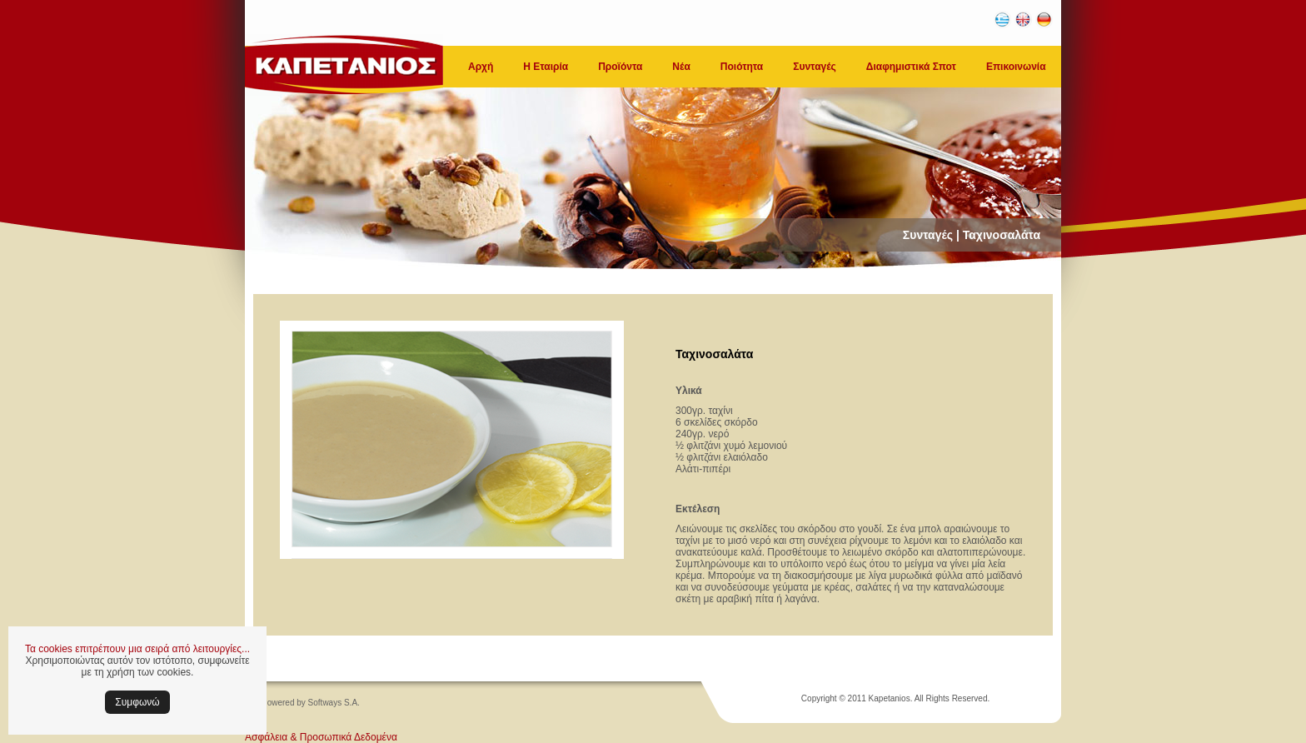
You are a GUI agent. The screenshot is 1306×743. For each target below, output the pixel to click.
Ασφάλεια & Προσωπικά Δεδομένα (321, 737)
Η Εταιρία (545, 66)
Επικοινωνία (1016, 66)
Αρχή (480, 66)
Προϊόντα (620, 66)
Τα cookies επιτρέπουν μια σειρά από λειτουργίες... (137, 649)
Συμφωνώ (137, 702)
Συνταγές (814, 66)
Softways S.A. (334, 702)
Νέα (681, 66)
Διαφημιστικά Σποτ (911, 66)
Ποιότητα (741, 66)
